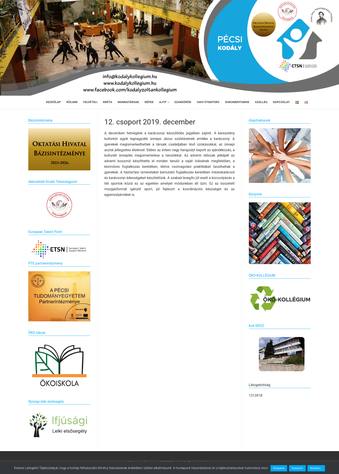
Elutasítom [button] (297, 468)
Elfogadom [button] (279, 468)
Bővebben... (316, 468)
